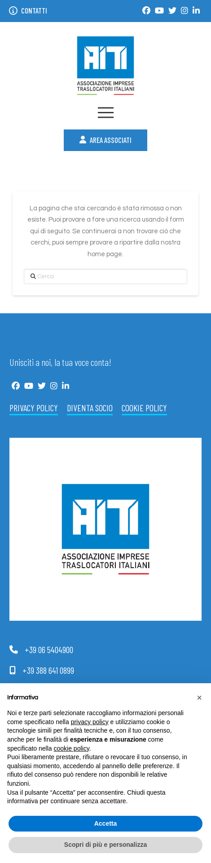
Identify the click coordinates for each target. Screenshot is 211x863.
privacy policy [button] (90, 721)
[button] (106, 112)
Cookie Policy (144, 407)
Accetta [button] (105, 823)
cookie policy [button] (71, 748)
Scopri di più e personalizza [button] (105, 844)
